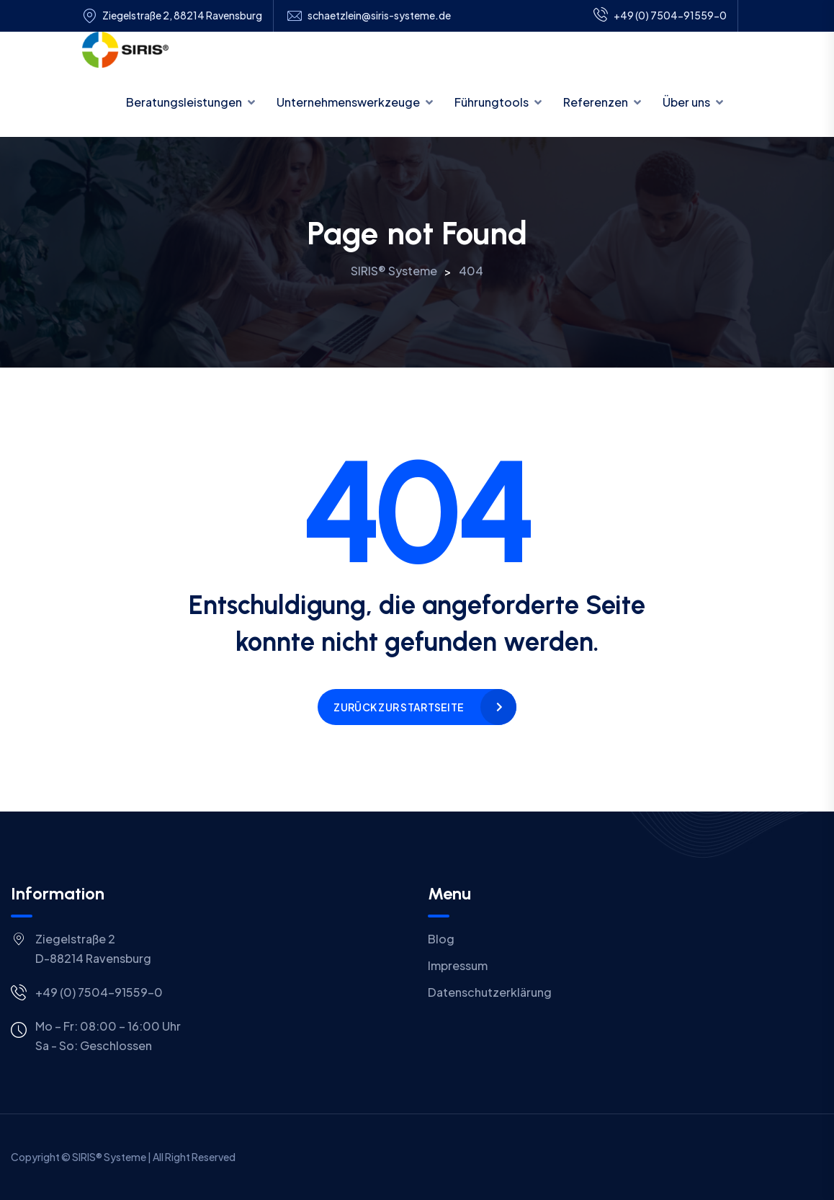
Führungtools (491, 102)
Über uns (686, 102)
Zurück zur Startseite (398, 707)
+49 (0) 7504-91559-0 (660, 15)
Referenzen (595, 102)
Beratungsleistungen (184, 102)
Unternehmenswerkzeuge (348, 102)
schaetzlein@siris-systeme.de (379, 15)
